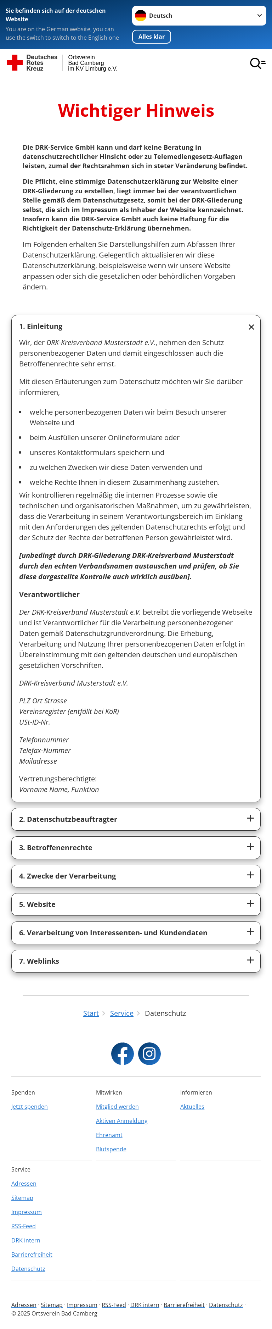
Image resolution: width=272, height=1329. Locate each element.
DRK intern (25, 1240)
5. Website (37, 904)
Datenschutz (28, 1269)
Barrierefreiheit (31, 1254)
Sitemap (22, 1198)
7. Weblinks (39, 961)
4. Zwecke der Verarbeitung (67, 876)
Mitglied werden (117, 1107)
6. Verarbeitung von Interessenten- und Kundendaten (113, 932)
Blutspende (111, 1149)
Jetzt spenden (29, 1107)
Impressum (26, 1212)
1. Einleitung (40, 326)
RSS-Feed (23, 1226)
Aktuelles (192, 1107)
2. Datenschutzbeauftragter (68, 819)
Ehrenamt (109, 1135)
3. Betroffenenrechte (55, 847)
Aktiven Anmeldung (122, 1121)
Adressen (23, 1183)
